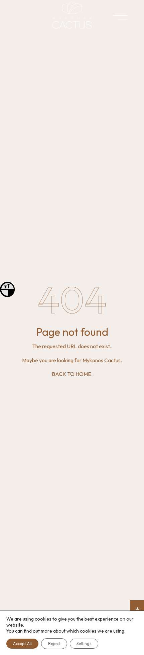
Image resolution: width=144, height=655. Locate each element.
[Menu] (114, 18)
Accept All (22, 643)
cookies (88, 631)
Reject (54, 643)
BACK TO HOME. (72, 374)
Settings (84, 643)
